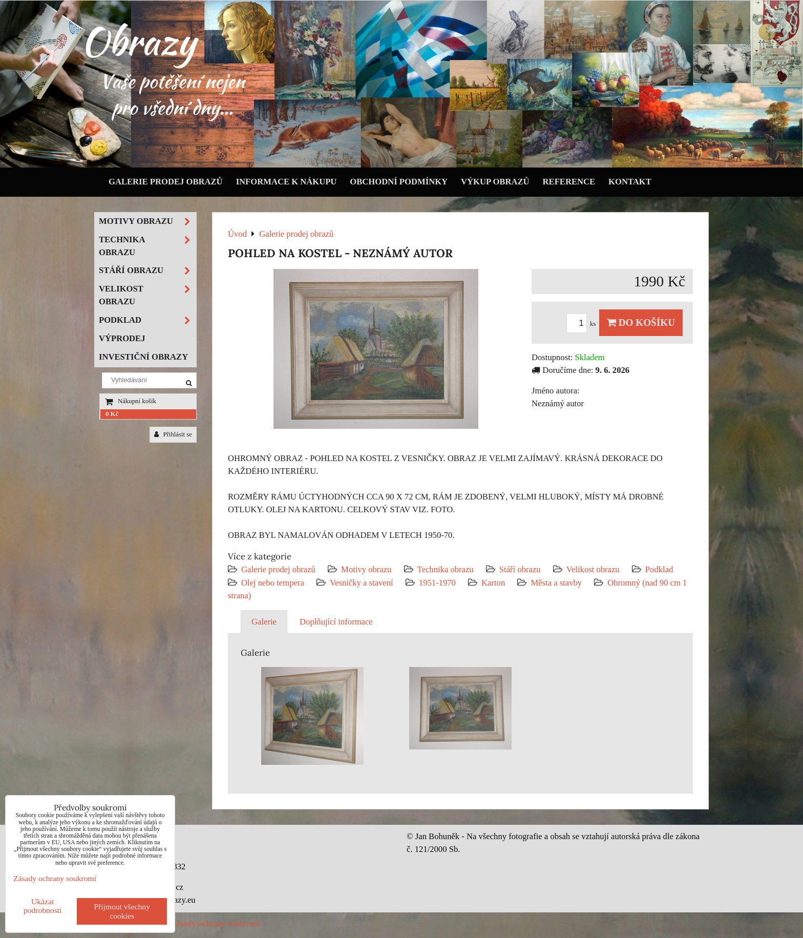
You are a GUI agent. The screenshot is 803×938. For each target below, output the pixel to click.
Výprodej (122, 338)
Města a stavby (556, 583)
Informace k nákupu (286, 181)
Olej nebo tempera (272, 583)
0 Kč (111, 414)
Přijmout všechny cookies (122, 911)
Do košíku (641, 322)
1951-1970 (437, 583)
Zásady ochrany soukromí (215, 923)
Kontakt (629, 181)
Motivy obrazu (366, 569)
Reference (569, 181)
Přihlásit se (173, 434)
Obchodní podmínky (399, 181)
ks (582, 323)
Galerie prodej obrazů (166, 181)
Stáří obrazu (520, 569)
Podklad (659, 569)
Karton (493, 583)
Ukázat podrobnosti (43, 905)
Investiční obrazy (143, 357)
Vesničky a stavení (362, 583)
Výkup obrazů (495, 181)
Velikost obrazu (593, 569)
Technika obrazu (445, 569)
